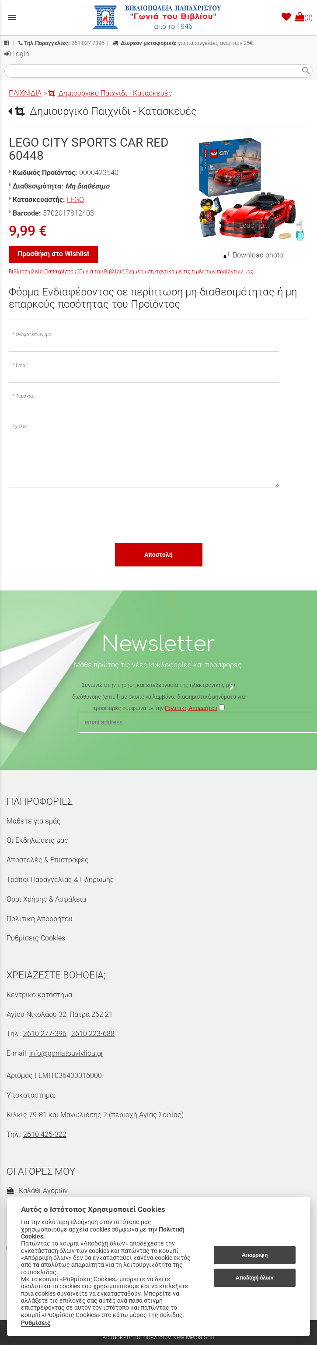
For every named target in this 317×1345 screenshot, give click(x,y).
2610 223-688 (93, 1033)
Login (16, 54)
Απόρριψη (255, 1255)
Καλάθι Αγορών (37, 1191)
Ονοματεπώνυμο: (34, 334)
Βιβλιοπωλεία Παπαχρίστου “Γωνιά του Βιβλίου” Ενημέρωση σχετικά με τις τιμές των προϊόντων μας (131, 271)
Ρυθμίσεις (35, 1322)
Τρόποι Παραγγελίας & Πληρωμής (60, 879)
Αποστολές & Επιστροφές (48, 860)
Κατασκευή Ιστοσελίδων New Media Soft (158, 1337)
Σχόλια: (20, 426)
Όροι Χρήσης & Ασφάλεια (46, 899)
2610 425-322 (44, 1134)
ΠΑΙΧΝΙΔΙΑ (25, 93)
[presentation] (75, 515)
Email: (22, 365)
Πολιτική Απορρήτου (40, 919)
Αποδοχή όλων (255, 1277)
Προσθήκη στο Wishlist (53, 254)
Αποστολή (158, 554)
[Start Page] (158, 17)
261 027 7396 (61, 43)
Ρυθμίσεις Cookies (36, 938)
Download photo (258, 255)
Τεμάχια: (25, 396)
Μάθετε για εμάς (34, 821)
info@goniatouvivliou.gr (66, 1053)
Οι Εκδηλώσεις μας (37, 840)
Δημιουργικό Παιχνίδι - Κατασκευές (110, 93)
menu (12, 17)
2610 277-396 (44, 1033)
